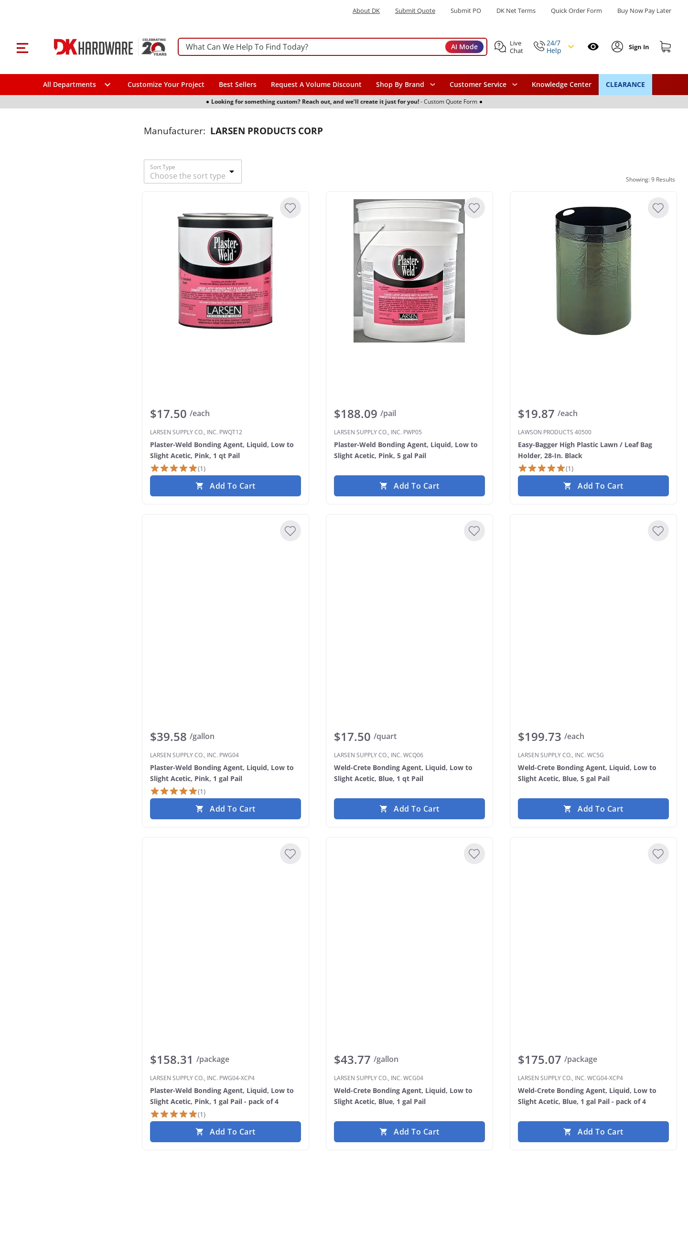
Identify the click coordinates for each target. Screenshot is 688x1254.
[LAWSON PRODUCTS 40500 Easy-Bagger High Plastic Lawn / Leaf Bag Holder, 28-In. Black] (593, 271)
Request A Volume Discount (316, 84)
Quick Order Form (576, 11)
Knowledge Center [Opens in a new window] (561, 84)
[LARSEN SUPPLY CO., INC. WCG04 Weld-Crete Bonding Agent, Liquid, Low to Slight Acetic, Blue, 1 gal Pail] (409, 916)
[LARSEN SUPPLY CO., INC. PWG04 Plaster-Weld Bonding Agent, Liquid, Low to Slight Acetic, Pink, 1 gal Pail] (225, 593)
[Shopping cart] (665, 47)
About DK (366, 11)
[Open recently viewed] (593, 47)
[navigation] (483, 84)
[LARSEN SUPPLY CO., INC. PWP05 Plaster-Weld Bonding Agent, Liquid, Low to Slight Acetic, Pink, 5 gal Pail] (409, 271)
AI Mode (464, 46)
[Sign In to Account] (638, 47)
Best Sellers (238, 84)
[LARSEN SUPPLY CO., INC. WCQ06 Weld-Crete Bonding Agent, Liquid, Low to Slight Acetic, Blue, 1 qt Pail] (409, 593)
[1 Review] (177, 468)
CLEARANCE (625, 84)
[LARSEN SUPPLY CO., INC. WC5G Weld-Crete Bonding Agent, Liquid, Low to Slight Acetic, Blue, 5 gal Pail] (593, 593)
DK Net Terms (516, 11)
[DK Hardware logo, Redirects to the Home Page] (99, 47)
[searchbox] (332, 47)
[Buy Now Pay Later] (644, 10)
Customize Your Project (166, 84)
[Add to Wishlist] (290, 207)
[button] (22, 47)
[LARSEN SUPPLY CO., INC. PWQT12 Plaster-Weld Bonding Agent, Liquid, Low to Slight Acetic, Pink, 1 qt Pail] (225, 271)
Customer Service (478, 84)
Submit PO (466, 11)
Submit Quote (415, 11)
